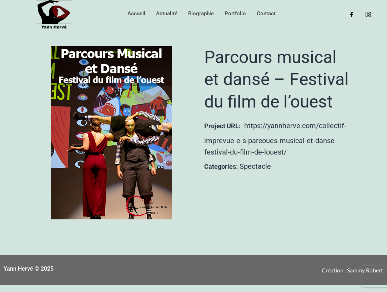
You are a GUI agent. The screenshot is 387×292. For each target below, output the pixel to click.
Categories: (221, 166)
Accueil (136, 13)
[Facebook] (352, 14)
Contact (266, 13)
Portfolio (235, 13)
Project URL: (222, 126)
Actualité (166, 13)
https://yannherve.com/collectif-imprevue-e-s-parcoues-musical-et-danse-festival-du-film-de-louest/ (275, 138)
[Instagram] (368, 14)
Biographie (201, 13)
